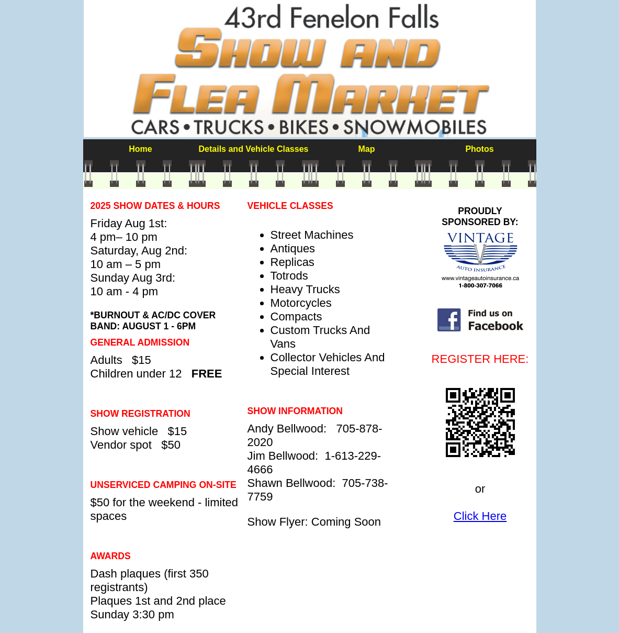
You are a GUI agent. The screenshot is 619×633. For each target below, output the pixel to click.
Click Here (480, 516)
